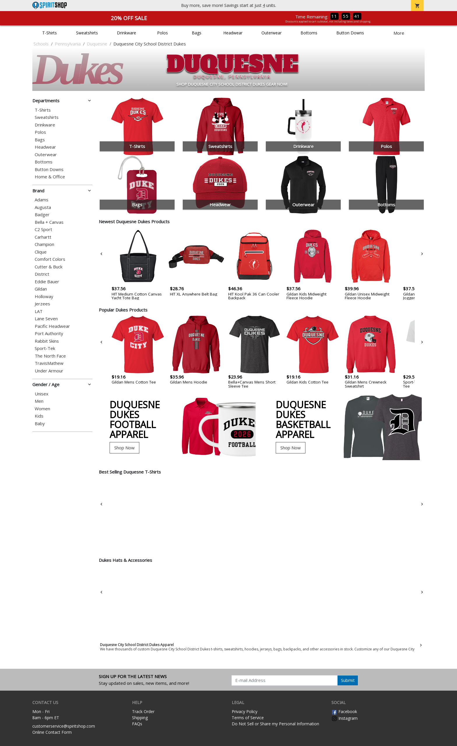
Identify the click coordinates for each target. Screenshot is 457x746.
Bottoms (308, 33)
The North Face (50, 355)
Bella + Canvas (49, 222)
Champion (44, 244)
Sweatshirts (87, 33)
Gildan (41, 288)
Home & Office (50, 176)
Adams (41, 199)
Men (39, 401)
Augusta (43, 207)
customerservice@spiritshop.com (63, 726)
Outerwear (271, 33)
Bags (196, 33)
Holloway (44, 296)
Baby (40, 423)
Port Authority (49, 333)
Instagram (344, 718)
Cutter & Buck (48, 266)
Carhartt (43, 237)
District (42, 274)
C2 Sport (43, 229)
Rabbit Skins (47, 341)
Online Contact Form (52, 732)
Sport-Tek (45, 348)
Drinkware (126, 33)
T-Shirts (49, 33)
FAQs (137, 723)
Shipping (140, 717)
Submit (348, 680)
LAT (39, 311)
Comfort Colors (50, 259)
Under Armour (49, 370)
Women (42, 408)
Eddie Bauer (47, 281)
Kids (39, 416)
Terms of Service (248, 717)
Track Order (143, 711)
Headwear (232, 33)
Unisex (41, 393)
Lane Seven (46, 318)
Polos (162, 33)
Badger (42, 214)
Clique (41, 251)
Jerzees (42, 303)
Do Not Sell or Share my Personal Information (275, 723)
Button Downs (350, 33)
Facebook (344, 711)
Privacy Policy (244, 711)
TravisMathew (49, 363)
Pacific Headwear (52, 326)
